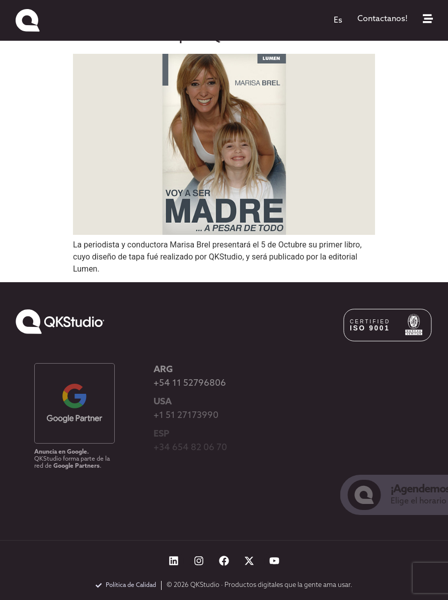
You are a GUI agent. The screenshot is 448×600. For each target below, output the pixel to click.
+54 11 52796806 (190, 383)
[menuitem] (338, 20)
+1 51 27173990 (186, 415)
